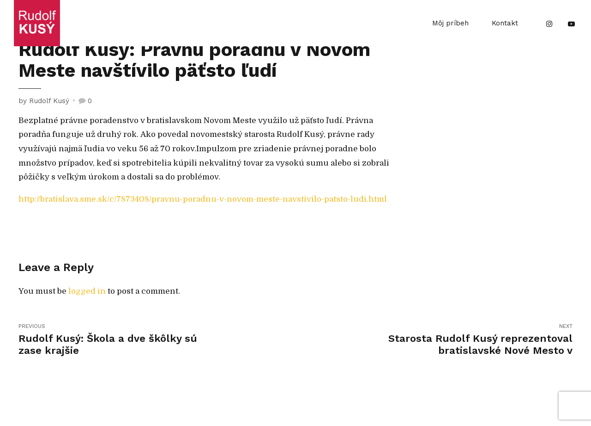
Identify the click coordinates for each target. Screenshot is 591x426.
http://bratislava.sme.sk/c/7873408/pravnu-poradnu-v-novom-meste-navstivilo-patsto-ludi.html (202, 199)
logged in (87, 291)
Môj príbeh (450, 23)
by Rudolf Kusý (43, 101)
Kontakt (505, 23)
